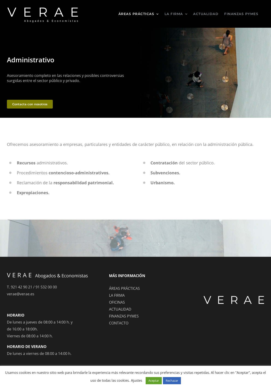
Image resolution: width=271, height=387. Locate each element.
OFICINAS (117, 302)
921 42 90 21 (21, 287)
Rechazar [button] (172, 380)
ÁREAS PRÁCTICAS (124, 288)
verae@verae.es (20, 293)
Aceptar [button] (153, 380)
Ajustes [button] (136, 380)
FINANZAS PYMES (124, 316)
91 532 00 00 (46, 287)
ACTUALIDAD (120, 309)
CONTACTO (118, 323)
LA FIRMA (117, 295)
